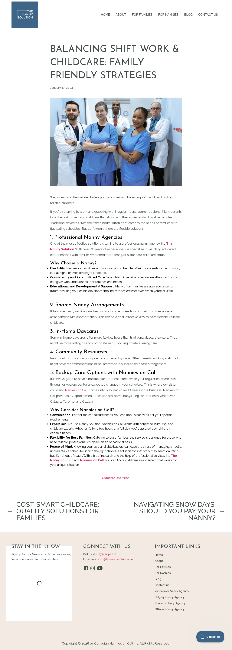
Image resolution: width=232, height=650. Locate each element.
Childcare (108, 478)
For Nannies (168, 14)
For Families (142, 14)
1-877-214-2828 (106, 554)
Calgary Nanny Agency (170, 597)
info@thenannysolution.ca (115, 559)
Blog (188, 14)
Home (105, 14)
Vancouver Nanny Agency (172, 591)
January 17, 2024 (61, 87)
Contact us (208, 14)
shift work (123, 478)
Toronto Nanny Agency (170, 603)
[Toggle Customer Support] (210, 636)
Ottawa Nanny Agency (170, 609)
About (121, 14)
